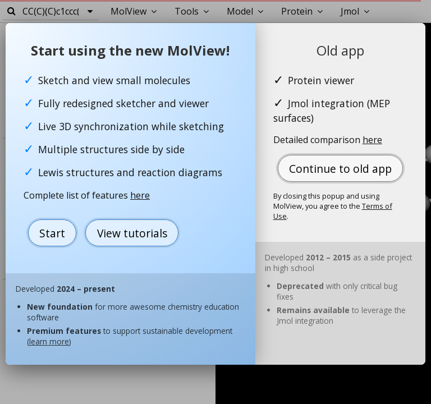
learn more (49, 341)
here (140, 195)
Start (52, 233)
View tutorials (132, 233)
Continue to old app (340, 168)
